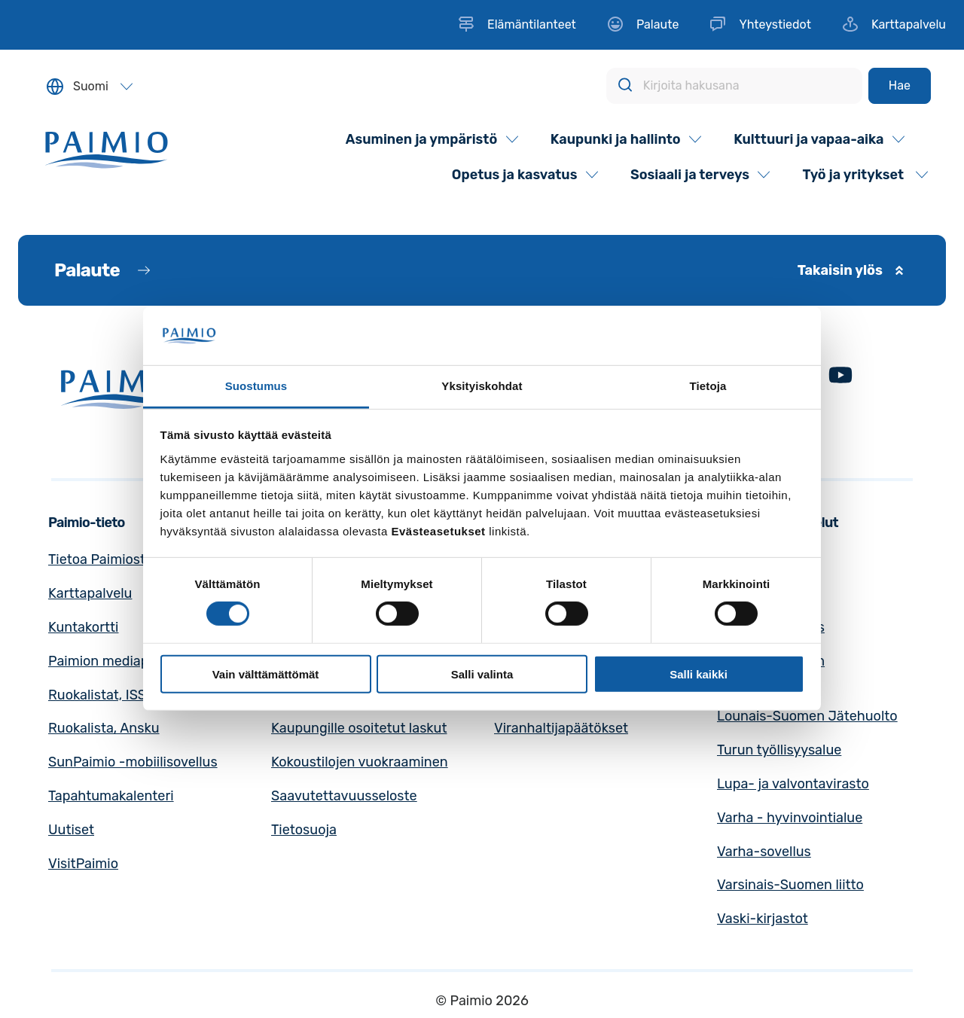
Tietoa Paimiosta (100, 559)
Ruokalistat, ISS (97, 695)
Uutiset (71, 829)
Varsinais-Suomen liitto (790, 884)
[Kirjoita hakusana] (734, 86)
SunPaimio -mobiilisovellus (133, 762)
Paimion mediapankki (115, 661)
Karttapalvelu (90, 593)
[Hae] (899, 86)
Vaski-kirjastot (762, 918)
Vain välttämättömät (265, 673)
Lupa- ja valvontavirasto (793, 784)
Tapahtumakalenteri (111, 796)
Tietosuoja (304, 829)
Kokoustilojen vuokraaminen (359, 762)
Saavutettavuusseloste (344, 796)
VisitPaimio (83, 863)
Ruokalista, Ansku (104, 728)
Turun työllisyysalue (779, 750)
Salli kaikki (699, 673)
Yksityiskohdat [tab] (481, 385)
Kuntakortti (83, 627)
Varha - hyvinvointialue (789, 817)
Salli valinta (482, 673)
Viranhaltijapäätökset (561, 728)
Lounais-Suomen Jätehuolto (807, 716)
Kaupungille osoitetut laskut (359, 728)
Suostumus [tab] (256, 385)
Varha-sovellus (764, 851)
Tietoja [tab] (708, 385)
